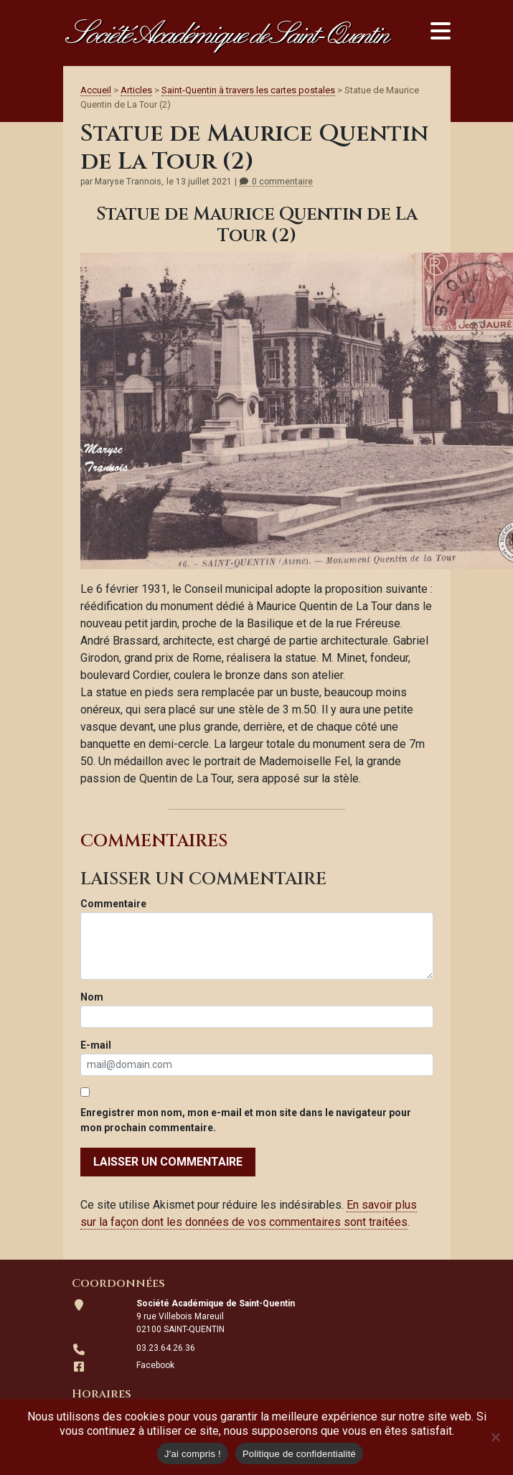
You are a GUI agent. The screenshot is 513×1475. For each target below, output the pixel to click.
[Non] (495, 1437)
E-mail (95, 1045)
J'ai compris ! (192, 1453)
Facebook (155, 1365)
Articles (136, 90)
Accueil (95, 90)
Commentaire (113, 903)
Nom (91, 997)
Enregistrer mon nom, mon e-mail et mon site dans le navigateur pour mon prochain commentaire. (245, 1120)
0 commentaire (276, 182)
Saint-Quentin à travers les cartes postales (248, 90)
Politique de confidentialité (299, 1453)
